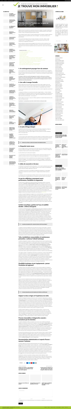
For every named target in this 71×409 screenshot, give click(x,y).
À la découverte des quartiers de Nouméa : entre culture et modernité (12, 21)
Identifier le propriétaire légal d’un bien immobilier (12, 123)
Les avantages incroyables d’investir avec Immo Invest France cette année (12, 14)
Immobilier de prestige (58, 96)
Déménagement (57, 82)
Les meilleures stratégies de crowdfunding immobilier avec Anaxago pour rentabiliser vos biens (12, 136)
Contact (49, 407)
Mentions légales (58, 407)
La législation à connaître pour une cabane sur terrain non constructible (12, 97)
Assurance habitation (58, 67)
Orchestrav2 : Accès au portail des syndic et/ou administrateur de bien (58, 146)
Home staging (57, 92)
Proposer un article (53, 407)
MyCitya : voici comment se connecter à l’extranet (64, 178)
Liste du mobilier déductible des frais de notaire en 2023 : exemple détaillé (61, 136)
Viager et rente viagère (58, 118)
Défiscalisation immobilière (59, 81)
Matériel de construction (59, 110)
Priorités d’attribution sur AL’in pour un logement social (12, 38)
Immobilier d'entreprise (58, 95)
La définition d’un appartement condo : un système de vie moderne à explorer (12, 143)
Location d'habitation (58, 103)
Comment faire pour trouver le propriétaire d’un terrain (35, 383)
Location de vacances (58, 106)
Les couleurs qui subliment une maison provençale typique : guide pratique (12, 85)
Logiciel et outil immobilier (59, 108)
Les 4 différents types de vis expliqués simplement (12, 27)
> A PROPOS (5, 0)
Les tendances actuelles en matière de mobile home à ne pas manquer (12, 50)
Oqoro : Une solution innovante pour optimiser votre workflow (12, 116)
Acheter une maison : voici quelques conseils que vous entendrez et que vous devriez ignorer (26, 368)
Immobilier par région (58, 99)
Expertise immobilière (58, 86)
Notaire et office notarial (59, 111)
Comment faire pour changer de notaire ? (65, 154)
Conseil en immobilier (21, 21)
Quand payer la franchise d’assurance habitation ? (12, 32)
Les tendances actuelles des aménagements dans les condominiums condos (12, 78)
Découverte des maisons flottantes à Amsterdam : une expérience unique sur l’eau (12, 105)
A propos (45, 407)
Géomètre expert (57, 89)
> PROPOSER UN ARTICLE (17, 0)
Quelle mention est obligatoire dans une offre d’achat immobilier (47, 384)
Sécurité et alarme (58, 114)
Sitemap (63, 407)
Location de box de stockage (59, 104)
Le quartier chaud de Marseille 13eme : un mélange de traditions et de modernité (12, 91)
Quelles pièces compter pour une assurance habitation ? (12, 111)
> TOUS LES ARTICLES (10, 0)
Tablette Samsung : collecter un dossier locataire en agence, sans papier (12, 128)
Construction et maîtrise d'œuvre (60, 77)
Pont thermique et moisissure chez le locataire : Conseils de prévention (12, 44)
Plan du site (66, 407)
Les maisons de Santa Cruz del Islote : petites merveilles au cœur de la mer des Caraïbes (12, 57)
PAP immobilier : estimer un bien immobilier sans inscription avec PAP (57, 179)
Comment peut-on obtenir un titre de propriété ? (64, 187)
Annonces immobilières (58, 64)
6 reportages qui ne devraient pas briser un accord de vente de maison (58, 188)
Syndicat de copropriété (58, 115)
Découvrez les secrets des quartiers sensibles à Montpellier (12, 156)
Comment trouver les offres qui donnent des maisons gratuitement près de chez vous (12, 162)
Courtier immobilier (58, 78)
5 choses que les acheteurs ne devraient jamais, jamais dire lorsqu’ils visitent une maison (46, 368)
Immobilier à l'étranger (58, 93)
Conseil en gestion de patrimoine (60, 74)
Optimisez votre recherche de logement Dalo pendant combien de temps (12, 71)
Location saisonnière (58, 107)
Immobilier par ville (58, 100)
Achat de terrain (57, 59)
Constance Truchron (22, 26)
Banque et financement (58, 70)
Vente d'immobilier (58, 117)
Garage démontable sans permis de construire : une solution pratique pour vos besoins (12, 64)
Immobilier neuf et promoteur (59, 97)
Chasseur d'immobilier (58, 71)
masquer (28, 50)
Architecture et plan (58, 66)
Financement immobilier (59, 88)
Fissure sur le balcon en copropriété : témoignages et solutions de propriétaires (12, 150)
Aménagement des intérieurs (59, 63)
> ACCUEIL (1, 0)
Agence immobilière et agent (59, 60)
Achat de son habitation (59, 57)
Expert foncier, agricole (58, 85)
